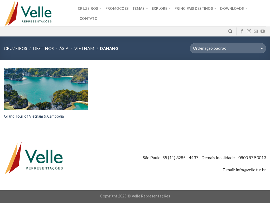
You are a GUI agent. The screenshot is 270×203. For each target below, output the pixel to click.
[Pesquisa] (230, 31)
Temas (140, 8)
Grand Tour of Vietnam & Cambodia (34, 116)
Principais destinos (195, 8)
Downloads (234, 8)
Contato (89, 18)
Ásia (64, 48)
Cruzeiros (90, 8)
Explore (161, 8)
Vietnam (84, 48)
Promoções (117, 8)
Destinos (43, 48)
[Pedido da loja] (228, 48)
